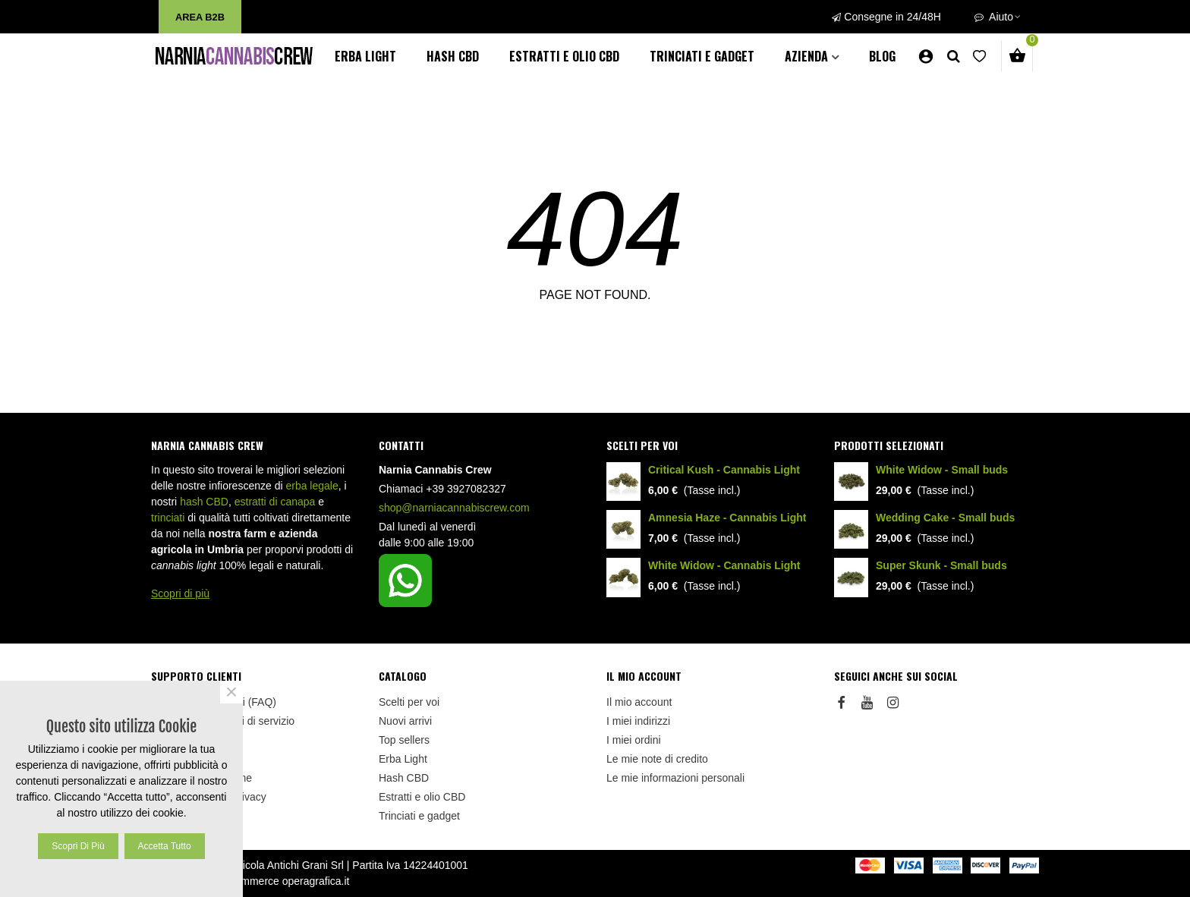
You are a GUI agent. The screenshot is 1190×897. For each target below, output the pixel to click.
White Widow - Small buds (942, 470)
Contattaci (175, 740)
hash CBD (204, 502)
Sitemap (170, 759)
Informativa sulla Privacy (208, 797)
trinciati (167, 517)
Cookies (170, 816)
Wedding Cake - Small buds (945, 517)
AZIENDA (806, 56)
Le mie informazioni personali (675, 778)
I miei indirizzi (638, 721)
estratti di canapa (275, 502)
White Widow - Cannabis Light (724, 565)
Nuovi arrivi (405, 721)
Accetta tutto (164, 846)
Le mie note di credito (657, 759)
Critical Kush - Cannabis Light (724, 470)
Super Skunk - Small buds (941, 565)
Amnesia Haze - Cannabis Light (727, 517)
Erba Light (365, 56)
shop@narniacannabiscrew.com (454, 508)
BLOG (882, 56)
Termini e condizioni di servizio (222, 721)
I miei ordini (633, 740)
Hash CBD (453, 56)
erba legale (311, 486)
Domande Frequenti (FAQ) (213, 702)
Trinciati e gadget (702, 56)
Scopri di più (180, 593)
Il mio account (639, 702)
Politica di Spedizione (201, 778)
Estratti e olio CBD (564, 56)
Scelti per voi (642, 445)
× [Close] (231, 692)
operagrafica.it (316, 881)
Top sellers (404, 740)
